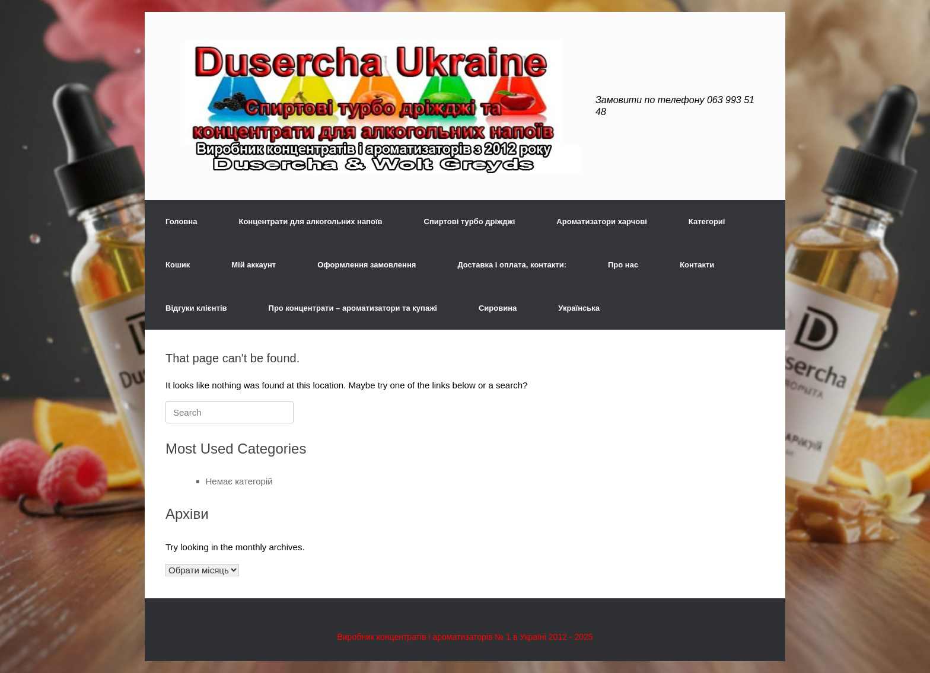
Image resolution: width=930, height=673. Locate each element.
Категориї (707, 221)
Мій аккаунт (253, 264)
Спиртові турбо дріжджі (469, 221)
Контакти (697, 264)
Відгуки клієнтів (196, 308)
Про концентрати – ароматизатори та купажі (353, 308)
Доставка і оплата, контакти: (511, 264)
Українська (579, 308)
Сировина (498, 308)
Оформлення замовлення (366, 264)
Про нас (623, 264)
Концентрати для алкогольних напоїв (310, 221)
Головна (181, 221)
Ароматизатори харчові (601, 221)
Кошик (177, 264)
